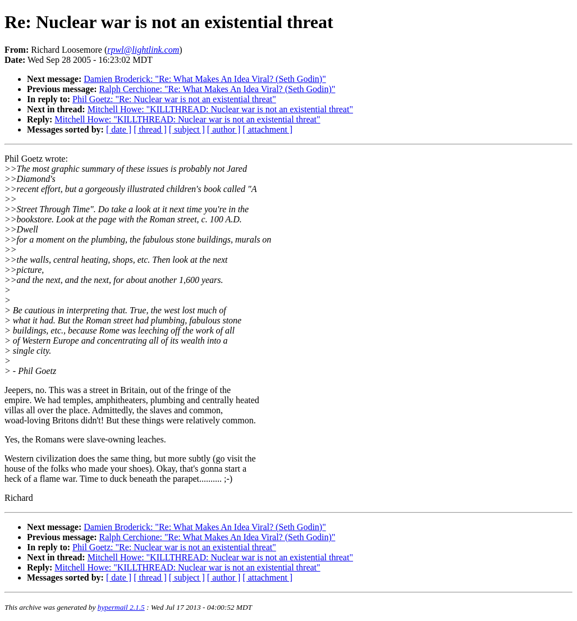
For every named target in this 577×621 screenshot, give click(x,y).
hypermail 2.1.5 (121, 607)
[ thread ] (150, 129)
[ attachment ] (267, 129)
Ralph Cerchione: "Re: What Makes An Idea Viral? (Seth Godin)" (217, 89)
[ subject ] (187, 129)
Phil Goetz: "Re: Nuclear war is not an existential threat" (174, 99)
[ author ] (224, 129)
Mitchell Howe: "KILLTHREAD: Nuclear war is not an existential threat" (220, 109)
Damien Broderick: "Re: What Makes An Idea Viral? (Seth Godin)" (205, 79)
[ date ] (118, 129)
